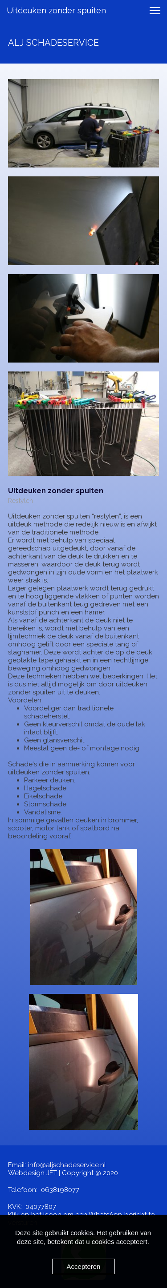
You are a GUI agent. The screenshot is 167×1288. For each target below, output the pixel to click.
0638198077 (60, 1190)
